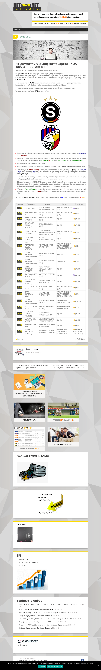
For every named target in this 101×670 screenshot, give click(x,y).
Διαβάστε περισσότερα (55, 667)
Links (45, 658)
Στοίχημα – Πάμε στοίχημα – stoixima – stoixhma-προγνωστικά (37, 660)
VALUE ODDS (80, 337)
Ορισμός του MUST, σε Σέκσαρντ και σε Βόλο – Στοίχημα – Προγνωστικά (43, 623)
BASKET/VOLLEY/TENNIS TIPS (29, 560)
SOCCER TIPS (23, 557)
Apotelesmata (22, 643)
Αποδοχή (42, 667)
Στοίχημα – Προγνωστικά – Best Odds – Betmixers (35, 613)
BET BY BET (23, 563)
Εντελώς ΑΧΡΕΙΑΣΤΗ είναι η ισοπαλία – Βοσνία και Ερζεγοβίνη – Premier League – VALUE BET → (69, 364)
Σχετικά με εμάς (21, 658)
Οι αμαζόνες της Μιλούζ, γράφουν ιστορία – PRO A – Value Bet (39, 620)
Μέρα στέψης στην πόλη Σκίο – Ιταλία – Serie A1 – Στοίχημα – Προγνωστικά (44, 610)
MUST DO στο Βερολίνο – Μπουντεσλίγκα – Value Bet (36, 607)
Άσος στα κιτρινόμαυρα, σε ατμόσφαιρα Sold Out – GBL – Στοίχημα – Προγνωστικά (46, 617)
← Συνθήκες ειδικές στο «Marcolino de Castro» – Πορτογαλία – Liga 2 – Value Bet (31, 364)
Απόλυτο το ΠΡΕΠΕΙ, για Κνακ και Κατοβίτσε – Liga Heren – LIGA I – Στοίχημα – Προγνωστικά (49, 602)
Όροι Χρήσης (32, 658)
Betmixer (20, 337)
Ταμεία (40, 658)
